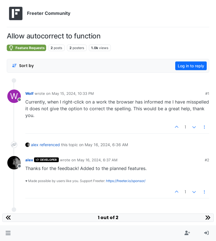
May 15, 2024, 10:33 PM (73, 93)
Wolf (29, 93)
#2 (207, 160)
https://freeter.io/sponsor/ (125, 181)
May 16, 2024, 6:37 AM (97, 160)
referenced (50, 144)
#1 (207, 93)
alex (35, 144)
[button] (8, 233)
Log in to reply (191, 65)
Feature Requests (26, 48)
